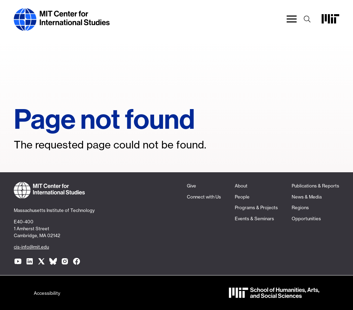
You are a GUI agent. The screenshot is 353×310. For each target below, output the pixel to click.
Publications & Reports (315, 185)
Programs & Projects (256, 207)
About (241, 185)
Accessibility (47, 293)
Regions (300, 207)
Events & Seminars (254, 218)
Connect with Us (204, 197)
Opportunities (306, 218)
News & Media (307, 197)
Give (191, 185)
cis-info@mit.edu (31, 247)
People (242, 197)
